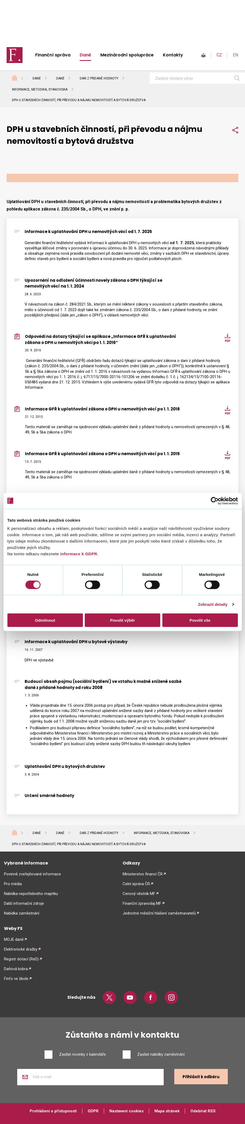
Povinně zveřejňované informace (32, 874)
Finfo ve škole (16, 978)
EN (235, 54)
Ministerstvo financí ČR (143, 874)
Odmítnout (45, 620)
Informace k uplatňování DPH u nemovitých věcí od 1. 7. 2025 (88, 231)
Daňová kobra (16, 968)
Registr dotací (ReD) (21, 959)
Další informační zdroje (24, 903)
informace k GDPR (78, 554)
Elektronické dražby (20, 949)
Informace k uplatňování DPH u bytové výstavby (76, 641)
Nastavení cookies (126, 1111)
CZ (219, 54)
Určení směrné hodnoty (49, 795)
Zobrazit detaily (213, 604)
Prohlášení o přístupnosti (53, 1111)
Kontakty (173, 55)
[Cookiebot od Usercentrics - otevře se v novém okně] (214, 501)
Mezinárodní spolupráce (127, 55)
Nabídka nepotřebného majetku (31, 893)
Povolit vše (199, 620)
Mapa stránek (167, 1111)
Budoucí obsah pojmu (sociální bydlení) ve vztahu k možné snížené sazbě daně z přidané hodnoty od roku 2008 (103, 684)
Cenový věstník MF (139, 893)
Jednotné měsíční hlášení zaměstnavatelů (159, 913)
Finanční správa (52, 55)
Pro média (13, 883)
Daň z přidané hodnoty (99, 78)
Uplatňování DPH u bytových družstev (65, 766)
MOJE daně (14, 939)
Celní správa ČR (136, 883)
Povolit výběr (122, 620)
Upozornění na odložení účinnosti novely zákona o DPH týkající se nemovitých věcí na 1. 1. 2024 (93, 283)
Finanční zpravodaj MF (142, 903)
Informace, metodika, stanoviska (40, 89)
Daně (85, 55)
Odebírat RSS (203, 1111)
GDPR (93, 1111)
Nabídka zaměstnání (21, 913)
